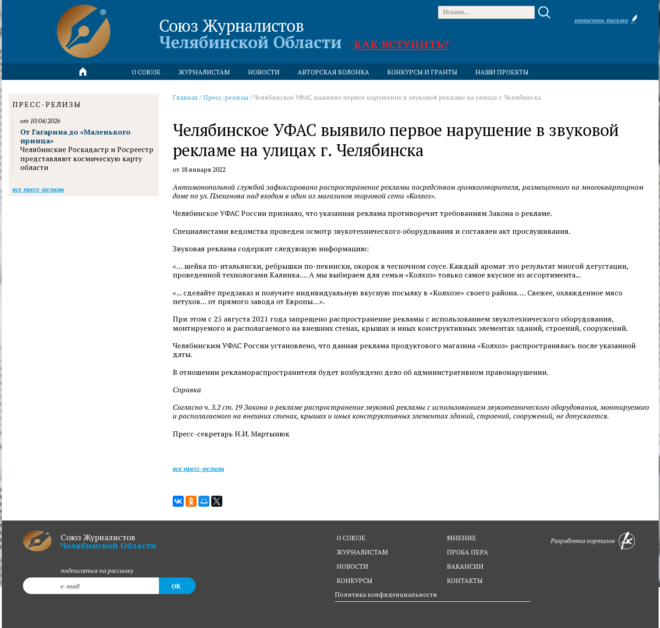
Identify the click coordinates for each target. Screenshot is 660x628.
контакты (465, 580)
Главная (185, 97)
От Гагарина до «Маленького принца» (75, 136)
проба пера (467, 552)
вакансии (465, 566)
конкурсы (354, 580)
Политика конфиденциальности (386, 594)
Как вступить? (401, 44)
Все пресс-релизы (198, 468)
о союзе (351, 537)
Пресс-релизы (225, 97)
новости (264, 72)
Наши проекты (502, 72)
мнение (461, 537)
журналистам (362, 552)
